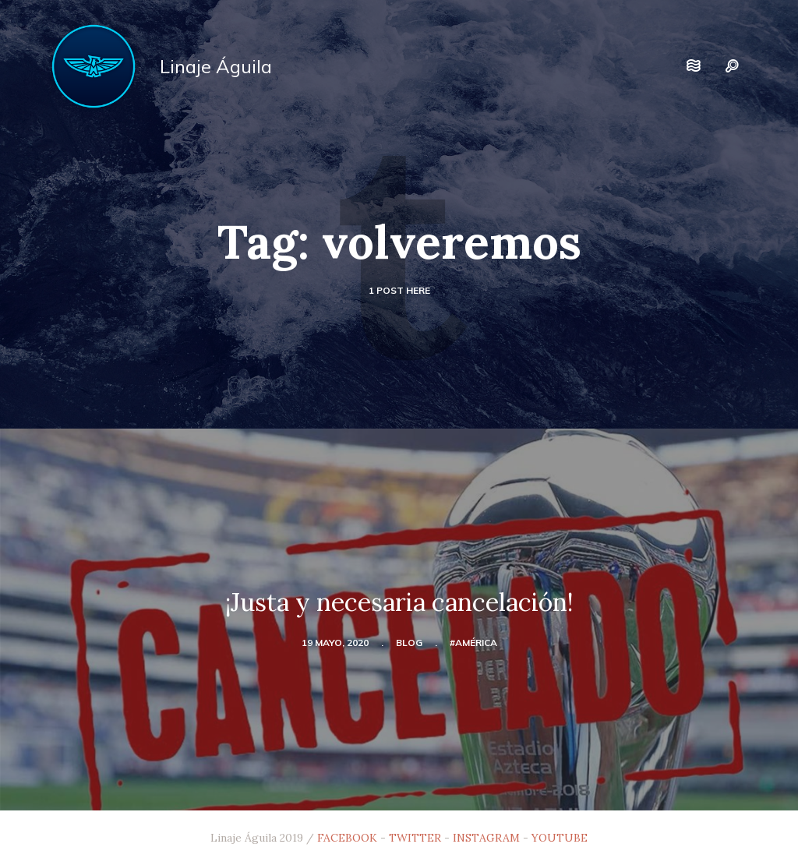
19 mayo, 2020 (335, 642)
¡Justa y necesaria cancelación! (399, 602)
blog (409, 642)
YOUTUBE (559, 838)
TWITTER (415, 838)
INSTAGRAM (486, 838)
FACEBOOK (347, 838)
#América (473, 642)
